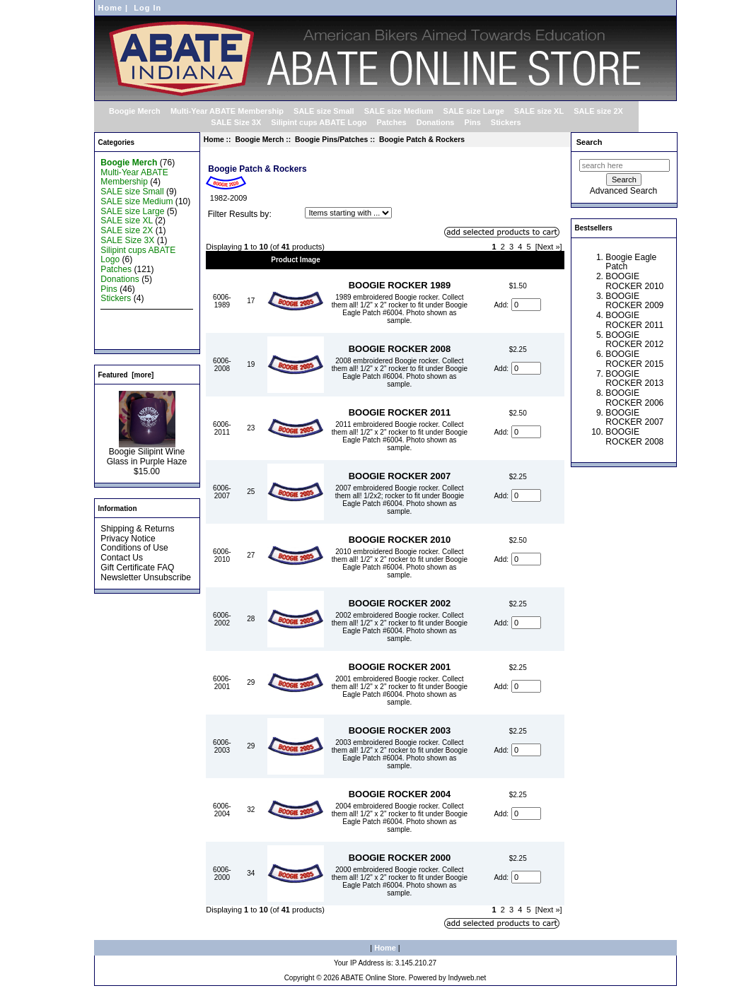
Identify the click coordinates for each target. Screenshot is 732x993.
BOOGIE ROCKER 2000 (400, 857)
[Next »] (548, 246)
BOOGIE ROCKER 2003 (400, 730)
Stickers (506, 122)
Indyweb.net (467, 978)
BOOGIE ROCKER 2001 (400, 667)
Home (110, 8)
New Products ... (131, 318)
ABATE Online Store (373, 978)
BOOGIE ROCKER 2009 (634, 301)
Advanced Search (623, 191)
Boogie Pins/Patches (331, 139)
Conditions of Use (134, 548)
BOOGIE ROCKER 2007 (400, 476)
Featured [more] (126, 375)
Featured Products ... (140, 328)
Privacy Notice (127, 538)
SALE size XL (539, 111)
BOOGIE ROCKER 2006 (634, 398)
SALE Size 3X (236, 122)
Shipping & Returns (137, 529)
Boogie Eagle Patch (630, 262)
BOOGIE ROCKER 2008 (400, 348)
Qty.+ (251, 260)
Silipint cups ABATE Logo (318, 122)
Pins (473, 122)
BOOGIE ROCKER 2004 (400, 794)
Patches (391, 122)
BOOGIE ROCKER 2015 (634, 359)
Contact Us (121, 558)
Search (589, 142)
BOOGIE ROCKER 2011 (400, 412)
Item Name (400, 260)
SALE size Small (324, 111)
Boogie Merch (259, 139)
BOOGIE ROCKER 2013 (634, 379)
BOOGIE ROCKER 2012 (634, 340)
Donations (436, 122)
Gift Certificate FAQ (137, 567)
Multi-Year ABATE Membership (227, 111)
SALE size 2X (598, 111)
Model (221, 260)
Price (517, 260)
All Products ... (128, 338)
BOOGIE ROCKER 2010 (400, 539)
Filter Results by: (240, 214)
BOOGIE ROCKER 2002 (400, 603)
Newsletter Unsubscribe (145, 577)
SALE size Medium (399, 111)
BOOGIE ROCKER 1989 (400, 285)
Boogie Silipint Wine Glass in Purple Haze (147, 453)
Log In (147, 8)
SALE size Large (473, 111)
